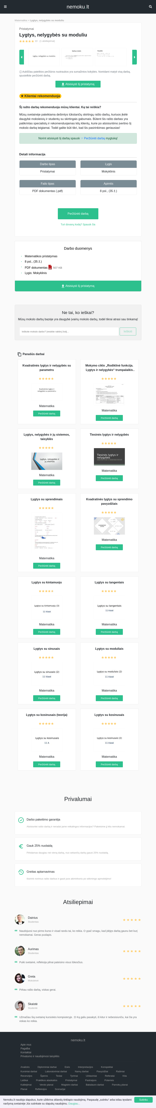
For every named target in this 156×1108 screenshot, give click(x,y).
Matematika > (22, 20)
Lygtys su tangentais (109, 582)
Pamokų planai (120, 1084)
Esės (67, 1067)
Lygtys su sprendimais (47, 499)
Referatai (110, 1075)
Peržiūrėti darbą (78, 213)
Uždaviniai (91, 1075)
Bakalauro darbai (95, 1084)
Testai (59, 1075)
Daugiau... (74, 1103)
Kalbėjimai (26, 1084)
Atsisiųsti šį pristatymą (78, 84)
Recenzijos (26, 1075)
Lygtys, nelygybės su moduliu (47, 20)
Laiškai (24, 1080)
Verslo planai (46, 1084)
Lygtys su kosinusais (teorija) (46, 714)
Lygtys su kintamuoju (47, 582)
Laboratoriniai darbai (56, 1071)
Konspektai (107, 1067)
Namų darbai (82, 1071)
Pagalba (25, 1048)
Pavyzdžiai (102, 1071)
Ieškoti (128, 331)
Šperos (44, 1075)
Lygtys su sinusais (47, 648)
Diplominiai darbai (47, 1067)
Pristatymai (47, 171)
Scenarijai (60, 1089)
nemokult (78, 7)
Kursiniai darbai (29, 1071)
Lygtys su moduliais (109, 648)
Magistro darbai (69, 1084)
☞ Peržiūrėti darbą (93, 138)
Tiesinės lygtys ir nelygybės (109, 434)
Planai (24, 1089)
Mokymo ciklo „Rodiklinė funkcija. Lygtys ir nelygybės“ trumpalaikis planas (109, 370)
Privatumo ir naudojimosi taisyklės (40, 1056)
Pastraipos (90, 1080)
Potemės (109, 1080)
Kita (125, 1075)
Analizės (25, 1067)
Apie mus (26, 1044)
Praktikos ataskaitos (46, 1080)
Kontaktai (26, 1052)
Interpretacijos (85, 1067)
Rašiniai (120, 1071)
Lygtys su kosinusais (109, 714)
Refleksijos (41, 1089)
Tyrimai (74, 1075)
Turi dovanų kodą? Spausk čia (78, 224)
